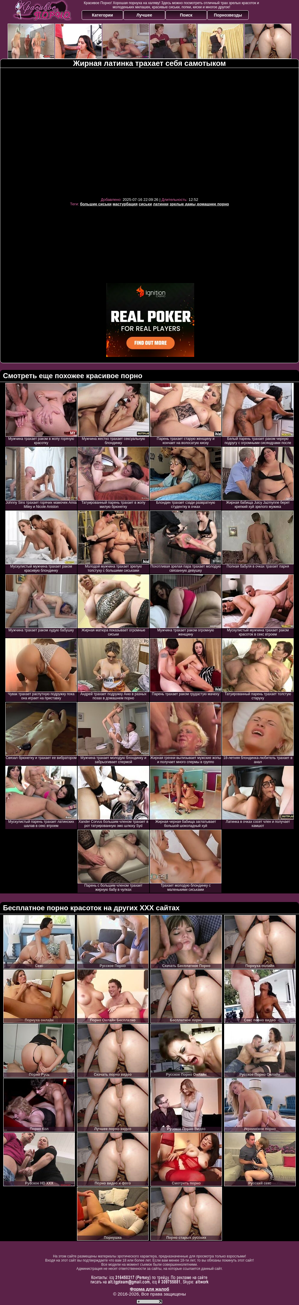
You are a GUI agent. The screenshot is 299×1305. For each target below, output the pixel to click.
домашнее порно (213, 204)
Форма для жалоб (149, 1288)
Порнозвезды (228, 15)
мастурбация (124, 204)
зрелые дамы (183, 204)
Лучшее (144, 15)
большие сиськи (96, 204)
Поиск (186, 15)
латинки (160, 204)
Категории (102, 15)
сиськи (145, 204)
